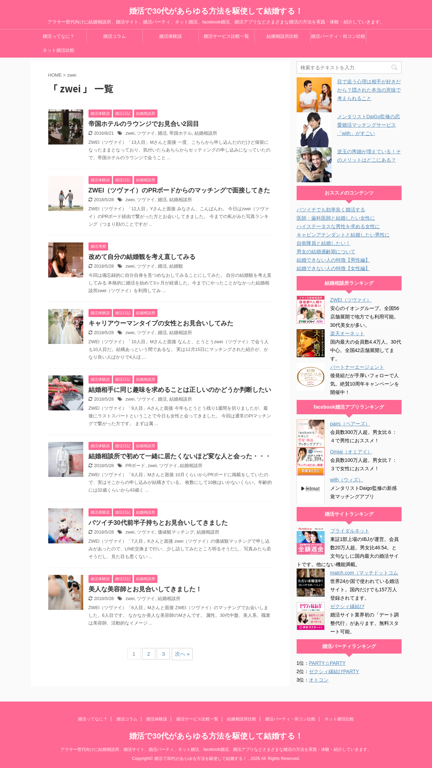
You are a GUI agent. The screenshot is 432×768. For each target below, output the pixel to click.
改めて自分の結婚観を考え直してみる (142, 256)
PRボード (136, 465)
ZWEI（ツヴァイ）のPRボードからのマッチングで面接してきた (179, 190)
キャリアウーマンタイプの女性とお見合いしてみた (160, 323)
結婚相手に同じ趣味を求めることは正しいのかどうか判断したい (179, 389)
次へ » (182, 654)
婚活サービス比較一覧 (226, 36)
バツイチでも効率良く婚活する (331, 209)
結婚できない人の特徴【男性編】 (333, 260)
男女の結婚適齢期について (326, 251)
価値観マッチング (176, 532)
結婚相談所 (205, 133)
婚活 (162, 133)
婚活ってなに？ (59, 36)
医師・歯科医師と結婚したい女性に (336, 218)
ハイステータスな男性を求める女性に (338, 226)
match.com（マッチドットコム (364, 573)
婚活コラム (114, 36)
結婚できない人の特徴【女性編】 (333, 268)
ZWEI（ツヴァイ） (351, 300)
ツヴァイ (146, 133)
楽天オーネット (347, 333)
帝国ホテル (180, 133)
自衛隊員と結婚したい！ (323, 243)
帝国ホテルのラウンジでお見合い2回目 (143, 123)
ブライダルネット (349, 531)
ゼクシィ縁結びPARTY (334, 671)
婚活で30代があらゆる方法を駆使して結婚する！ (216, 11)
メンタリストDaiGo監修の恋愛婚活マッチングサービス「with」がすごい (368, 125)
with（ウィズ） (346, 479)
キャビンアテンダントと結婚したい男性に (343, 235)
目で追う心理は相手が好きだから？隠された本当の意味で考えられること (369, 90)
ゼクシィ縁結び (347, 606)
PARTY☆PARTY (327, 663)
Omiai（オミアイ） (351, 452)
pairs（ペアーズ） (350, 424)
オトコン (318, 680)
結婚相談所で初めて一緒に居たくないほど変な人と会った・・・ (179, 456)
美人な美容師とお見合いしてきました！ (145, 589)
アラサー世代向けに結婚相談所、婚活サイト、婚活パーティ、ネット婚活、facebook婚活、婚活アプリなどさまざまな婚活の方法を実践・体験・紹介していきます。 (216, 749)
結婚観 (176, 266)
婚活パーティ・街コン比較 (338, 36)
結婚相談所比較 (282, 36)
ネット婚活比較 (59, 50)
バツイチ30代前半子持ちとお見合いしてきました (158, 522)
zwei (130, 133)
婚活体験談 (170, 36)
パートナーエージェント (357, 367)
